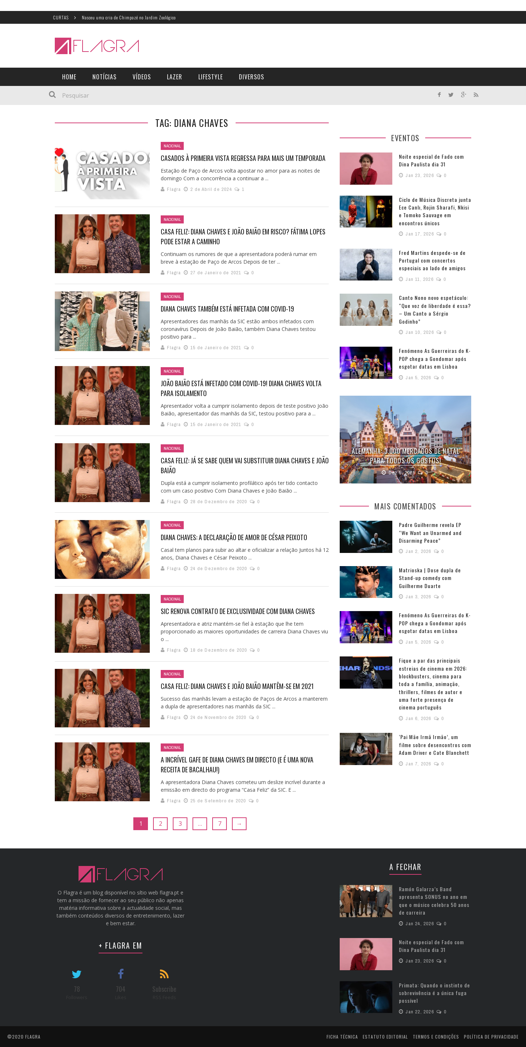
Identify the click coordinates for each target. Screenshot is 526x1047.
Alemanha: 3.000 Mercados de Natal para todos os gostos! (405, 445)
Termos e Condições (436, 1036)
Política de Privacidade (491, 1036)
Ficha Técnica (342, 1036)
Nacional (172, 145)
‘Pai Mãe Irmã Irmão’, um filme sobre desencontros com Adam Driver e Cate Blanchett (433, 724)
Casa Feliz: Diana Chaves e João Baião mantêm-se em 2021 (237, 686)
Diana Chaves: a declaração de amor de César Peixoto (234, 537)
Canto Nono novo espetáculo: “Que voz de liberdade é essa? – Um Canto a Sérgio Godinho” (433, 304)
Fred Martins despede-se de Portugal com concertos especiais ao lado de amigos (430, 259)
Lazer (174, 76)
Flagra (174, 189)
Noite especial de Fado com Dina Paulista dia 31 (429, 160)
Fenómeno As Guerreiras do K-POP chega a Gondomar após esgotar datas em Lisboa (433, 349)
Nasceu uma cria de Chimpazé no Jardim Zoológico (129, 17)
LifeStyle (210, 76)
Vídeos (142, 76)
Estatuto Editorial (385, 1036)
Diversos (251, 76)
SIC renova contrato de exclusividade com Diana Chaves (238, 611)
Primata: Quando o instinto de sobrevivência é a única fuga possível (432, 991)
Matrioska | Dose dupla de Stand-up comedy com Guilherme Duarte (428, 566)
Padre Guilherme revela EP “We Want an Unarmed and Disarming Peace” (434, 522)
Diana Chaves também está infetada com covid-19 (227, 308)
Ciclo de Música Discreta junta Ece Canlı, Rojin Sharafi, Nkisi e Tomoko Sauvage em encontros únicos (434, 211)
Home (69, 76)
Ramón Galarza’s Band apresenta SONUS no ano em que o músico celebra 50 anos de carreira (432, 900)
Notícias (104, 76)
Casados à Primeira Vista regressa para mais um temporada (243, 158)
